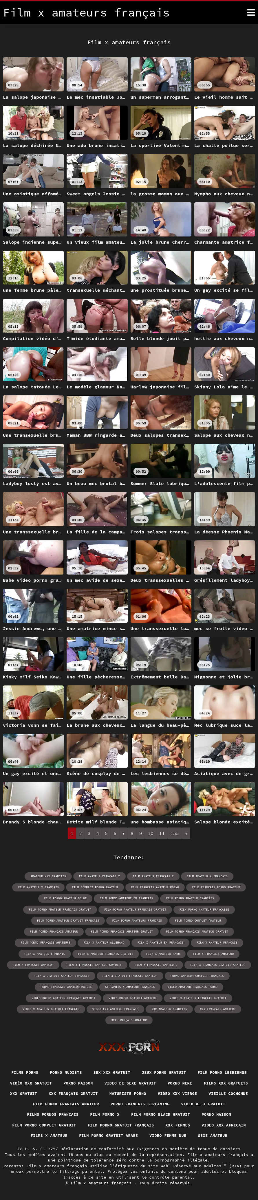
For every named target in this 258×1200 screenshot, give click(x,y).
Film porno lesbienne (48, 1071)
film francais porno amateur (214, 887)
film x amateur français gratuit (159, 942)
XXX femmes (116, 1124)
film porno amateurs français (33, 920)
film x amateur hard (215, 942)
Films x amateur (216, 1124)
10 (150, 833)
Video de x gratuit (112, 1103)
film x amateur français (99, 942)
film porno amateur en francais (89, 898)
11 (162, 833)
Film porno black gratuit (69, 1114)
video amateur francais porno (224, 975)
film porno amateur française (129, 909)
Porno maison (155, 1071)
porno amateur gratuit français (36, 975)
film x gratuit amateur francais (129, 964)
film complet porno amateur (95, 887)
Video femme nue (144, 1135)
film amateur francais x (100, 876)
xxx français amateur (129, 1008)
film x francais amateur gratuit (155, 953)
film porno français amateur (152, 920)
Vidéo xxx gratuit (106, 1071)
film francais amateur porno (154, 887)
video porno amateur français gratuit (65, 986)
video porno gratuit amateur (132, 986)
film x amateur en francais (223, 931)
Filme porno (53, 1060)
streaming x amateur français (162, 975)
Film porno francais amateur (181, 1092)
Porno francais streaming (47, 1103)
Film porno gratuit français (57, 1124)
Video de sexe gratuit (208, 1071)
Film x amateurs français (102, 1182)
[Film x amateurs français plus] (251, 12)
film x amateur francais (46, 942)
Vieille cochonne (115, 1092)
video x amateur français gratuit (197, 986)
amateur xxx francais (49, 876)
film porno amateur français (152, 898)
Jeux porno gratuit (196, 1060)
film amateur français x (153, 876)
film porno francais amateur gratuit (219, 920)
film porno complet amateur (93, 920)
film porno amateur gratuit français (196, 909)
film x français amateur (95, 953)
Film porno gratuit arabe (83, 1135)
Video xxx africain (163, 1124)
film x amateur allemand (168, 931)
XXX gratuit (120, 1082)
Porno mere (25, 1082)
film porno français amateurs (110, 931)
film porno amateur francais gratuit (61, 909)
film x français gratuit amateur (62, 964)
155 (175, 833)
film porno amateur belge (29, 898)
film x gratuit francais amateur (196, 964)
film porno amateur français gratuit (219, 898)
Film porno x (226, 1103)
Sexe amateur (190, 1135)
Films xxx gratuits (72, 1082)
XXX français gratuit (171, 1082)
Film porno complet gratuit (186, 1114)
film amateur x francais (206, 876)
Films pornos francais (173, 1103)
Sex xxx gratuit (142, 1060)
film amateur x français (40, 887)
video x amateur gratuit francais (52, 997)
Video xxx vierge (63, 1092)
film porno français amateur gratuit (42, 931)
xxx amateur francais (168, 997)
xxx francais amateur (216, 997)
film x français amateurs (215, 953)
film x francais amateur (42, 953)
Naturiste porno (227, 1082)
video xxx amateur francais (115, 997)
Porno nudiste (95, 1060)
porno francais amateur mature (100, 975)
